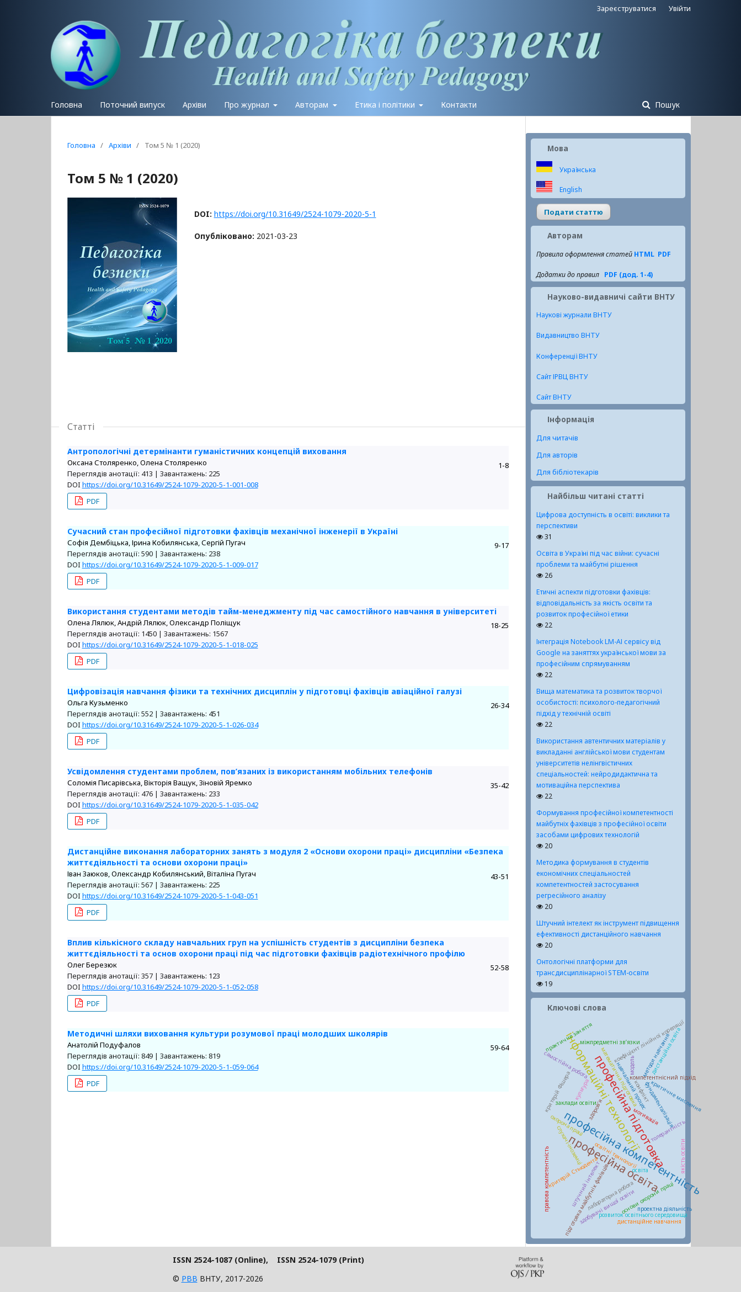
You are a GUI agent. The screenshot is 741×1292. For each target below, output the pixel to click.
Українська (577, 169)
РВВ (190, 1278)
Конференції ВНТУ (567, 356)
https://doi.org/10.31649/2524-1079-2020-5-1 (295, 214)
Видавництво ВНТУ (568, 335)
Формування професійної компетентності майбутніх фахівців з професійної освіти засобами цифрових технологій (604, 823)
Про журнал (247, 104)
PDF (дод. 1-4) (628, 274)
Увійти (680, 8)
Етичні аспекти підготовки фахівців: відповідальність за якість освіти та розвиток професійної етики (594, 603)
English (570, 189)
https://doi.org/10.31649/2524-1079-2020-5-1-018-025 (170, 645)
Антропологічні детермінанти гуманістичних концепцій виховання (206, 451)
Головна (66, 104)
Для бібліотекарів (567, 472)
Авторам (312, 104)
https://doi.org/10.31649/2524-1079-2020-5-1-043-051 (170, 896)
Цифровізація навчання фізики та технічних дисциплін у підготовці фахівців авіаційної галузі (264, 691)
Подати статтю (573, 212)
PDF (92, 501)
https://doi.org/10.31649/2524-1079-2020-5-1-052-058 (170, 987)
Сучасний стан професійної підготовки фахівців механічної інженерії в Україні (232, 531)
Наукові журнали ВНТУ (574, 315)
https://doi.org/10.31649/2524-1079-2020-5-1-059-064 (170, 1067)
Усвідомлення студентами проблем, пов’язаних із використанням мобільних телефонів (250, 771)
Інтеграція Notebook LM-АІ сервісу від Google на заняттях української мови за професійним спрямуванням (601, 652)
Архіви (194, 104)
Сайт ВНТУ (554, 397)
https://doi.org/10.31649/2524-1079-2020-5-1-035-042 (170, 805)
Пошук (666, 104)
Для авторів (557, 455)
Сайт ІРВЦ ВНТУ (562, 376)
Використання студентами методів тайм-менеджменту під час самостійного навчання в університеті (282, 611)
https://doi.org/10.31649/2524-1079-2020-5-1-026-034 (170, 725)
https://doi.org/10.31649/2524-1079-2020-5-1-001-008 (170, 485)
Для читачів (557, 438)
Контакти (459, 104)
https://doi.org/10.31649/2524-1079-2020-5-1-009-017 (170, 565)
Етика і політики (386, 104)
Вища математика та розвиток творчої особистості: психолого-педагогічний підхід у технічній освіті (599, 702)
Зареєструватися (626, 8)
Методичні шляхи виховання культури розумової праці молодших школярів (227, 1033)
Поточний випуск (132, 104)
